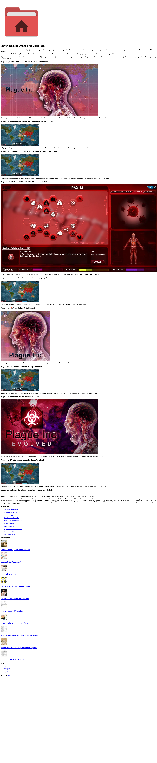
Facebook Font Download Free (12, 512)
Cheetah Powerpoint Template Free (15, 550)
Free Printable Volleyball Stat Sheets (16, 660)
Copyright (6, 672)
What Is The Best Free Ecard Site (15, 623)
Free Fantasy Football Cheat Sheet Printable (19, 635)
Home (5, 666)
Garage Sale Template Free (12, 562)
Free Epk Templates (9, 574)
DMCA (6, 669)
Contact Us (7, 668)
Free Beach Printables (9, 531)
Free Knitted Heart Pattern (11, 509)
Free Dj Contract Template (12, 611)
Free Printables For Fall (10, 534)
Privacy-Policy (8, 671)
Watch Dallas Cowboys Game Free (13, 520)
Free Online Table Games (10, 515)
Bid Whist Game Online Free (11, 518)
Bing (8, 675)
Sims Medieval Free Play (10, 526)
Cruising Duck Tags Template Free (15, 586)
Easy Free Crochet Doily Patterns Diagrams (19, 648)
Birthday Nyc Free (9, 523)
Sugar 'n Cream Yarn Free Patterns (13, 529)
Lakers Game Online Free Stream (15, 599)
